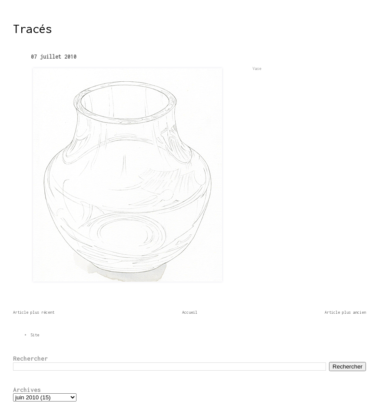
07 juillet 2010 (53, 56)
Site (34, 334)
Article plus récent (33, 312)
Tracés (32, 29)
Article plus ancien (345, 312)
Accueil (189, 312)
